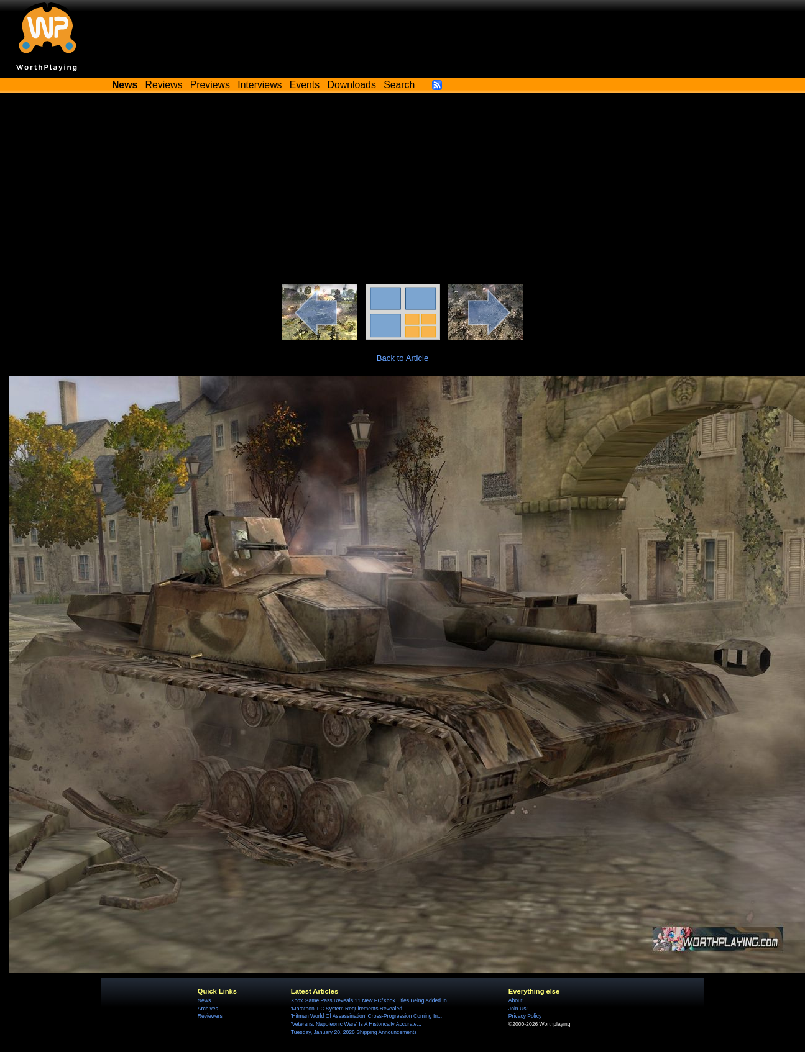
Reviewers (210, 1016)
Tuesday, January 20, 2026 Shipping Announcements (354, 1032)
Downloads (352, 84)
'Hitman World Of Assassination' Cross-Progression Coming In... (366, 1016)
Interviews (259, 84)
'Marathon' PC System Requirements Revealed (346, 1008)
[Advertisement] (403, 191)
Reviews (164, 84)
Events (305, 84)
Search (399, 84)
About (515, 1000)
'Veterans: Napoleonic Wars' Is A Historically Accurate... (356, 1024)
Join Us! (518, 1008)
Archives (208, 1008)
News (204, 1000)
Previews (210, 84)
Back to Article (403, 358)
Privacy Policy (524, 1016)
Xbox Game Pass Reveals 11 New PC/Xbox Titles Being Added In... (371, 1000)
